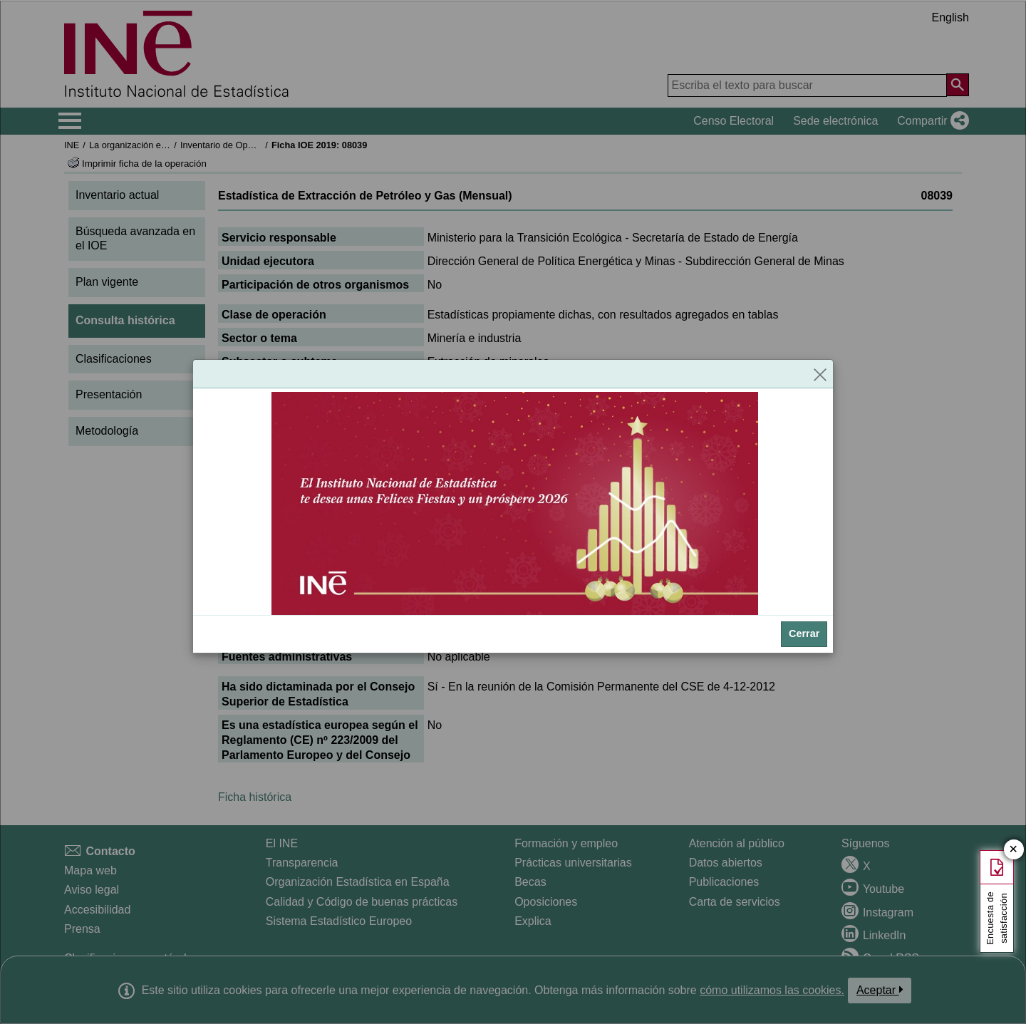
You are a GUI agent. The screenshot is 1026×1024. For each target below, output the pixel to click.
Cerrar (804, 633)
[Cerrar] (820, 374)
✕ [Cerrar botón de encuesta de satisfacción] (1013, 849)
